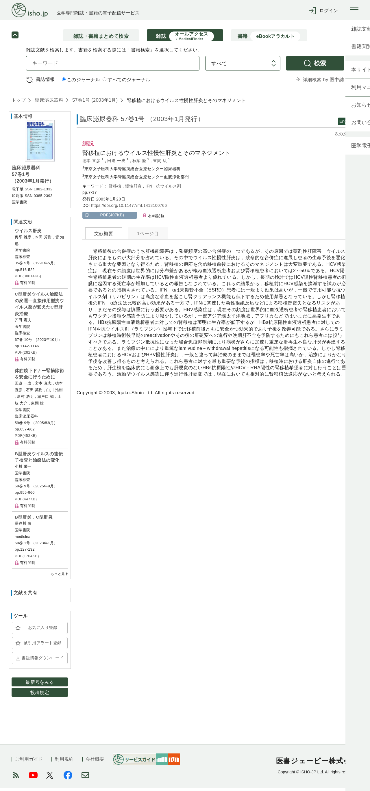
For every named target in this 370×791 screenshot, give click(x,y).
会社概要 (95, 762)
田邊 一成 (117, 163)
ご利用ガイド (29, 762)
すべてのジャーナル (126, 82)
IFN (149, 189)
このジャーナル (81, 82)
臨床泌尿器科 (48, 103)
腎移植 (116, 189)
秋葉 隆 (139, 163)
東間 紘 (160, 163)
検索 (320, 66)
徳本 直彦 (92, 163)
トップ (19, 103)
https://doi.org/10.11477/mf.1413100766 (129, 208)
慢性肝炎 (134, 189)
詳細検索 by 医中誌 (323, 82)
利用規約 (64, 762)
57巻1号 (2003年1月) (94, 103)
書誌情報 (45, 82)
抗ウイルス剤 (168, 189)
